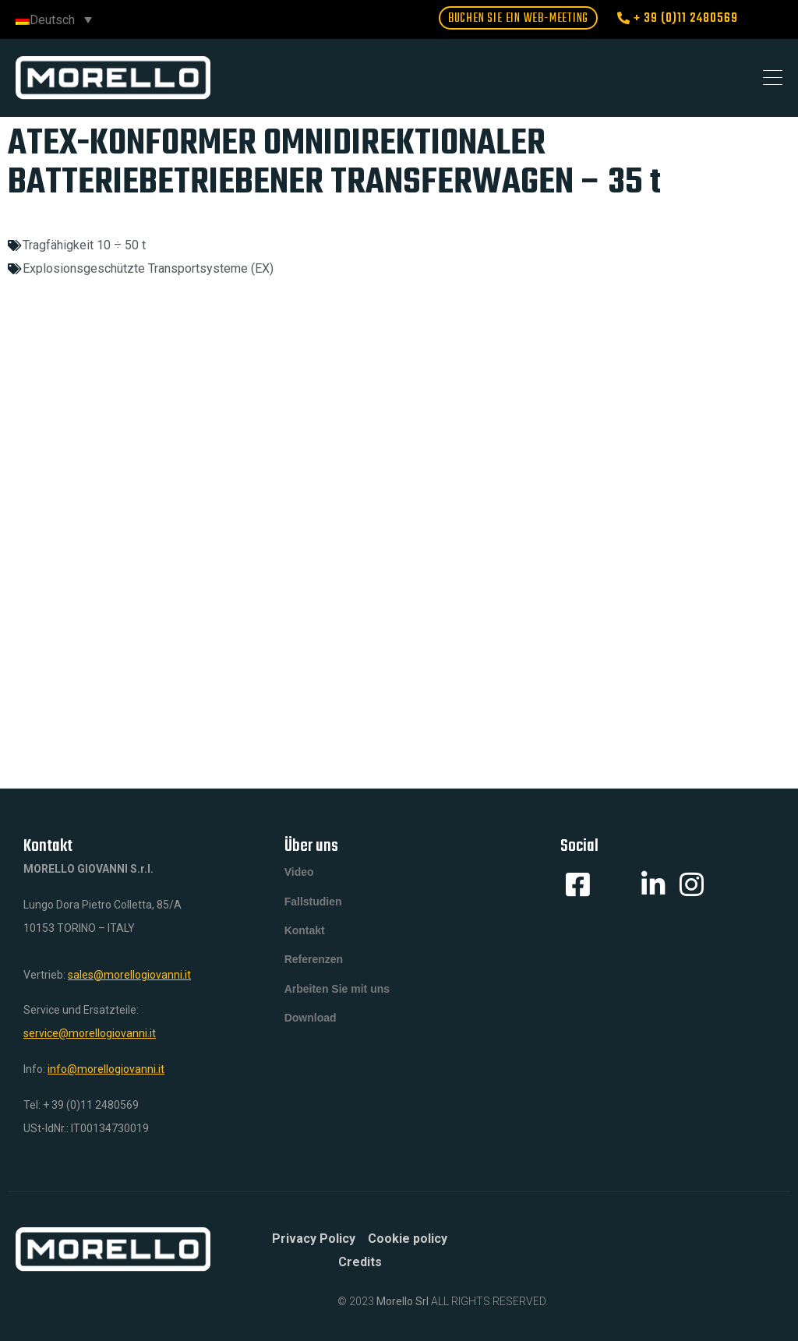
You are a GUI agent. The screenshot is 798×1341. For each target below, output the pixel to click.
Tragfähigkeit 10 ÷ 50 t (84, 245)
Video (299, 873)
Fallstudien (313, 904)
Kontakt (304, 936)
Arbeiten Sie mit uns (337, 998)
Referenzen (313, 967)
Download (310, 1029)
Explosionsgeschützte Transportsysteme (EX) (148, 268)
